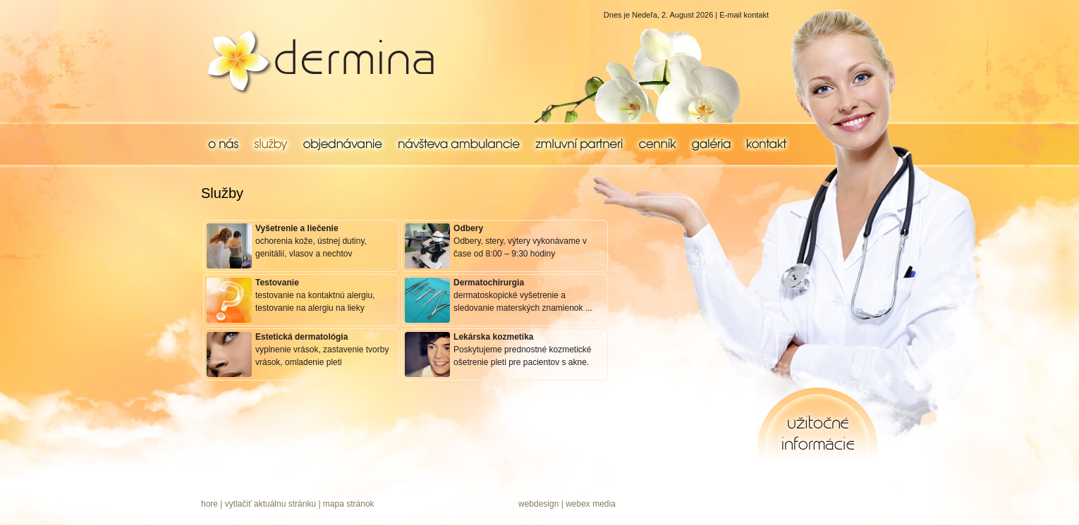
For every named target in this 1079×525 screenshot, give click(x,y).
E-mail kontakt (744, 15)
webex (578, 504)
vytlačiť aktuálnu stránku (270, 504)
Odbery (468, 228)
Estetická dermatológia (301, 337)
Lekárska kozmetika (493, 337)
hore (209, 504)
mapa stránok (348, 504)
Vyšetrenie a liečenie (297, 228)
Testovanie (277, 283)
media (604, 504)
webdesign (538, 504)
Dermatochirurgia (488, 283)
